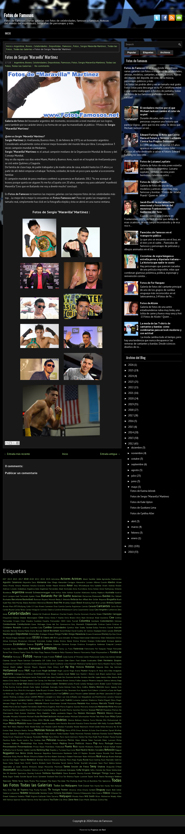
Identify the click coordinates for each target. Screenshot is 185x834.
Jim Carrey (39, 680)
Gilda (48, 660)
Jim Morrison (50, 680)
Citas (23, 621)
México (110, 713)
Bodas (25, 602)
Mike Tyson (104, 716)
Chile (41, 617)
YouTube (54, 799)
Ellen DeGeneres (108, 637)
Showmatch (9, 769)
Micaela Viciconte (18, 716)
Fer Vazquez (100, 648)
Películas (51, 740)
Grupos (117, 660)
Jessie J (31, 680)
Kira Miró (18, 690)
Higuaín (42, 667)
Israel (66, 674)
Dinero (89, 634)
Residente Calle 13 (72, 753)
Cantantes (103, 606)
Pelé (43, 740)
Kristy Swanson (69, 690)
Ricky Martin (17, 756)
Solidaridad (116, 770)
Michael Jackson (48, 716)
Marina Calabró (18, 710)
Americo (62, 585)
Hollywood (10, 670)
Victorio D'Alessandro (82, 793)
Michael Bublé (33, 716)
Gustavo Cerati (48, 663)
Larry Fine (56, 693)
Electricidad (85, 637)
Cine (111, 617)
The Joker (61, 781)
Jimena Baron (62, 680)
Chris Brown (70, 617)
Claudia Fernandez (51, 621)
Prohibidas (49, 746)
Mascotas (107, 710)
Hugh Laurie (63, 670)
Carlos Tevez (20, 609)
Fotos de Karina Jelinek (142, 491)
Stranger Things (100, 773)
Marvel (99, 709)
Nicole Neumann (81, 726)
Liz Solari (57, 696)
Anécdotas (22, 588)
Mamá (46, 703)
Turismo (43, 789)
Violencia (13, 796)
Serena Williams (29, 766)
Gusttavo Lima (62, 663)
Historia (80, 666)
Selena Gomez (115, 763)
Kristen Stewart (55, 690)
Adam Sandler (89, 579)
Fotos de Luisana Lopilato (155, 161)
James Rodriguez (23, 677)
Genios (112, 656)
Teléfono (117, 776)
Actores (66, 579)
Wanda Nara (78, 796)
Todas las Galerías (22, 49)
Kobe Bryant (41, 690)
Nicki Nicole (30, 726)
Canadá (92, 606)
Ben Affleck (83, 599)
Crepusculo (91, 624)
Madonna (93, 700)
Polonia (89, 743)
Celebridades (40, 46)
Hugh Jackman (49, 670)
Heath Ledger (16, 667)
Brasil (79, 602)
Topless (24, 789)
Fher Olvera (13, 652)
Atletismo (86, 592)
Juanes (37, 683)
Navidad (93, 723)
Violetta (21, 796)
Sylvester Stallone (46, 776)
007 (4, 579)
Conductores (23, 624)
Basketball (27, 599)
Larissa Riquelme (43, 693)
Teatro (101, 776)
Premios (117, 743)
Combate (95, 621)
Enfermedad (101, 641)
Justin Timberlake (113, 683)
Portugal (109, 743)
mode (52, 720)
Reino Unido (26, 753)
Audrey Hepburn (98, 592)
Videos (106, 793)
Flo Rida (34, 652)
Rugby (79, 759)
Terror (20, 781)
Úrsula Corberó (88, 789)
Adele (98, 579)
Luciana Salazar (114, 696)
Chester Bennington (28, 617)
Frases (44, 656)
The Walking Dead (74, 781)
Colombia (84, 620)
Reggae (118, 750)
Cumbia (47, 627)
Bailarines (87, 596)
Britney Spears (114, 602)
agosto (135, 470)
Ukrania (72, 789)
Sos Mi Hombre (10, 773)
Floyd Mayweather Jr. (100, 652)
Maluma (38, 703)
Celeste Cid (36, 614)
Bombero (33, 602)
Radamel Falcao (101, 746)
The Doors (52, 781)
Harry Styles (116, 663)
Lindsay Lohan (23, 696)
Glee (66, 660)
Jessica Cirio (8, 680)
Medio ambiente (58, 713)
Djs (110, 634)
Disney (105, 633)
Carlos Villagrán (33, 609)
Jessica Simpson (20, 680)
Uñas (79, 789)
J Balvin (91, 674)
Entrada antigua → (110, 454)
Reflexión (109, 749)
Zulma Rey (103, 799)
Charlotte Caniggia (111, 613)
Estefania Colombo (52, 644)
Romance (31, 759)
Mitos (34, 720)
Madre (100, 700)
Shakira (101, 766)
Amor (70, 585)
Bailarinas (77, 596)
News (14, 726)
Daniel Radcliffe (114, 627)
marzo (134, 527)
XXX (4, 799)
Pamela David (106, 733)
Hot (27, 670)
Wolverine (105, 796)
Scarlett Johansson (89, 763)
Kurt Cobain (93, 690)
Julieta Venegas (87, 683)
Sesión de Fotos (80, 766)
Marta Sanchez (73, 710)
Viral (27, 796)
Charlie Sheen (95, 614)
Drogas (15, 637)
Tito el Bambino (90, 781)
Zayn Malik (84, 799)
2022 (37, 579)
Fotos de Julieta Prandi (153, 182)
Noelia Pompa (27, 730)
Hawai (6, 667)
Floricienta (85, 652)
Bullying (22, 606)
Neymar (20, 726)
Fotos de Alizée (149, 303)
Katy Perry (76, 687)
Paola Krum (8, 736)
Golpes (83, 660)
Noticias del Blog (55, 730)
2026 (131, 364)
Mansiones (72, 703)
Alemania (41, 582)
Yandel (24, 799)
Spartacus (22, 773)
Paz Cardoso (35, 740)
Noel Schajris (15, 730)
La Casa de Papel (113, 690)
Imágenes (117, 670)
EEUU (36, 637)
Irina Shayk (51, 674)
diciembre (136, 447)
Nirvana (109, 726)
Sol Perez (107, 770)
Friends (51, 656)
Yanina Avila (32, 799)
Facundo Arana (10, 648)
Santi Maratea (53, 763)
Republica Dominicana (53, 753)
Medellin (46, 713)
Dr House (7, 637)
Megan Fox (71, 713)
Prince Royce (38, 746)
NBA (99, 723)
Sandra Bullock (38, 763)
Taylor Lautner (80, 776)
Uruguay (100, 789)
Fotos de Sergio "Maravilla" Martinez (31, 57)
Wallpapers (65, 796)
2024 (42, 579)
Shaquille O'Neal (113, 766)
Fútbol (58, 656)
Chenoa (16, 617)
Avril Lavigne (9, 596)
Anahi (105, 585)
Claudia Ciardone (33, 621)
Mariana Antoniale (89, 706)
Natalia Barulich (68, 723)
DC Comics (88, 630)
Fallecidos (23, 648)
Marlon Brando (59, 710)
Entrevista (7, 644)
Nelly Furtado (108, 723)
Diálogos (43, 634)
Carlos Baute (8, 609)
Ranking (41, 749)
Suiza (35, 776)
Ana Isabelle (95, 585)
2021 (131, 393)
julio (133, 475)
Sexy (93, 766)
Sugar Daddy (13, 776)
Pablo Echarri (50, 733)
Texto (26, 781)
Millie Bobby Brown (12, 720)
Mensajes (91, 713)
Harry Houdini (104, 663)
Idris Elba (108, 670)
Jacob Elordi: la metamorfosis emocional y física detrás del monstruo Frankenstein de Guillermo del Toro (157, 207)
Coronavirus (65, 624)
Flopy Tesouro (44, 652)
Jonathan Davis (9, 683)
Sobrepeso (71, 770)
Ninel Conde (94, 726)
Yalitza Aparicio (13, 799)
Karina (12, 687)
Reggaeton (8, 753)
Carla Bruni (116, 606)
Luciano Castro (25, 699)
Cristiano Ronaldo (12, 627)
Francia (37, 656)
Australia (109, 592)
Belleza (74, 599)
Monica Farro (89, 720)
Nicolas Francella (65, 726)
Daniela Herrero (10, 630)
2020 (31, 579)
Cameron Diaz (51, 606)
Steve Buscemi (69, 773)
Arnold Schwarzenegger (37, 592)
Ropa (74, 759)
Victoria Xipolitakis (63, 792)
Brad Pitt (58, 602)
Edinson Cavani (25, 637)
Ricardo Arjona (95, 753)
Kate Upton (35, 687)
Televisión (7, 781)
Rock (98, 756)
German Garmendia (32, 660)
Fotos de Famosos (18, 15)
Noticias (39, 730)
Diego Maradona (77, 633)
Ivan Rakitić (81, 674)
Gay (107, 656)
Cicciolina (104, 617)
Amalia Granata (37, 585)
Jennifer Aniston (80, 677)
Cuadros (25, 627)
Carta (75, 609)
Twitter (64, 789)
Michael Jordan (63, 716)
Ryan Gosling (95, 759)
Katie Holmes (65, 687)
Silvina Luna (37, 770)
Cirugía (16, 621)
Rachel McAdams (86, 746)
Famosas (35, 648)
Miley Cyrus (115, 716)
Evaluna (81, 644)
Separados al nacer (12, 766)
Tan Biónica (68, 776)
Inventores (39, 673)
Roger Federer (20, 759)
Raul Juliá (70, 750)
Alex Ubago (52, 582)
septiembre (137, 464)
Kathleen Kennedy (49, 687)
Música (12, 723)
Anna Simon (93, 588)
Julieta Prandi (73, 683)
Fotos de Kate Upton (141, 502)
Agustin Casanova (12, 582)
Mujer (5, 723)
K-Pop (5, 687)
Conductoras (9, 624)
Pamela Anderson (92, 733)
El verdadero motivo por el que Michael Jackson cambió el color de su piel (160, 111)
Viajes (50, 793)
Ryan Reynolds (107, 759)
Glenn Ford (75, 660)
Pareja (45, 736)
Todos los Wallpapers (65, 785)
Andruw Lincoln (10, 588)
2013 (9, 579)
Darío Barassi (36, 630)
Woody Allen (116, 796)
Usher (118, 789)
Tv (49, 789)
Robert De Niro (44, 756)
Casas (91, 609)
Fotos (76, 46)
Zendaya (93, 799)
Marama (81, 703)
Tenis (15, 780)
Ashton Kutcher (74, 592)
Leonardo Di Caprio (113, 693)
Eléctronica (95, 637)
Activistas (55, 579)
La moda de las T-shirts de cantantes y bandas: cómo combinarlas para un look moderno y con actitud (160, 328)
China (47, 617)
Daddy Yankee (86, 627)
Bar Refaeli (116, 596)
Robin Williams (89, 756)
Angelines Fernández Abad (51, 588)
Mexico (101, 713)
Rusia (85, 759)
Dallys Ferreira (99, 627)
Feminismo (89, 648)
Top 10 (15, 789)
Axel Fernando (21, 596)
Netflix (118, 723)
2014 (131, 432)
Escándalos (19, 644)
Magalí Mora (109, 700)
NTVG (73, 730)
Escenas (30, 644)
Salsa (10, 763)
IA (97, 670)
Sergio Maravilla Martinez (93, 46)
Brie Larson (101, 602)
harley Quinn (91, 663)
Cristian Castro (104, 624)
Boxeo (29, 46)
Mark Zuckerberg (44, 710)
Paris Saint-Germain (69, 736)
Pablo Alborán (37, 733)
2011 (131, 546)
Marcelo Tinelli (106, 703)
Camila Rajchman (73, 606)
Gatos (102, 656)
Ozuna (27, 733)
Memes (81, 713)
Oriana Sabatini (10, 733)
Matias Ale (116, 710)
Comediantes (107, 620)
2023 (131, 381)
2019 (131, 404)
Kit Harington (29, 690)
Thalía (32, 781)
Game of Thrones (75, 656)
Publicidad (59, 746)
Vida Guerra (97, 793)
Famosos (66, 46)
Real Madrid (81, 749)
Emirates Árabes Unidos (48, 641)
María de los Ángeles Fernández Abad (25, 706)
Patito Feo (83, 736)
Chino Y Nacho (57, 617)
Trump (36, 789)
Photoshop (26, 743)
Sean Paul (103, 763)
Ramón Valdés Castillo (26, 750)
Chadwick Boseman (50, 614)
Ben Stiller (93, 599)
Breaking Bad (89, 602)
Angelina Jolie (33, 588)
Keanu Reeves (96, 686)
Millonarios (26, 720)
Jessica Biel (116, 677)
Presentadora (10, 746)
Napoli (44, 723)
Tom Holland (116, 785)
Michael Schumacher (80, 716)
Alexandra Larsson (84, 582)
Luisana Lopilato (80, 700)
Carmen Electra (47, 609)
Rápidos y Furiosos (58, 750)
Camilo (85, 606)
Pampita (117, 733)
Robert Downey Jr (59, 756)
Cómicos (118, 621)
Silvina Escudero (24, 770)
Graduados (91, 660)
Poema (71, 743)
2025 (48, 579)
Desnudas (34, 633)
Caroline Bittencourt (63, 609)
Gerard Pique (16, 660)
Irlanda (60, 674)
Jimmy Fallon (75, 680)
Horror (21, 670)
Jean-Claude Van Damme (62, 677)
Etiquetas (148, 52)
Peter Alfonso (81, 740)
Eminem (32, 641)
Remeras (38, 753)
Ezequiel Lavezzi (113, 644)
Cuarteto (33, 627)
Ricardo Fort (108, 753)
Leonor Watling (9, 696)
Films (28, 652)
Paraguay (28, 736)
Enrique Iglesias (114, 641)
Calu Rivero (39, 606)
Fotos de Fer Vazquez (152, 282)
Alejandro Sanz (29, 582)
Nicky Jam (40, 726)
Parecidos (37, 736)
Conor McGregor (38, 624)
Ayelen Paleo (34, 596)
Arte (53, 592)
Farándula (78, 648)
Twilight (56, 789)
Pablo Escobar (63, 733)
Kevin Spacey (111, 687)
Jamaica (12, 677)
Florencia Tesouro (72, 652)
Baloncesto (97, 596)
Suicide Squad (26, 776)
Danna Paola (24, 630)
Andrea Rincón (114, 585)
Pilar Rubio (38, 743)
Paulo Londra (23, 740)
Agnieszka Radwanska (111, 579)
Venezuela (34, 792)
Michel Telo (94, 716)
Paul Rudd (92, 736)
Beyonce (102, 599)
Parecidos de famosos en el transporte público (156, 234)
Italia (72, 673)
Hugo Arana (75, 670)
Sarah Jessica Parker (70, 763)
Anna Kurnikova (80, 588)
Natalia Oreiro (82, 723)
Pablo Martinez (76, 733)
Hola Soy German (112, 667)
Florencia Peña (57, 652)
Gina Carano (57, 660)
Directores (96, 634)
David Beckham (51, 630)
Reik (17, 753)
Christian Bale (92, 617)
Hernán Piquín (31, 667)
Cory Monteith (77, 624)
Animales (68, 588)
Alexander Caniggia (66, 582)
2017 (20, 579)
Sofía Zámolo (96, 770)
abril (133, 521)
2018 (26, 578)
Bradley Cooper (69, 602)
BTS (16, 606)
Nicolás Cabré (51, 726)
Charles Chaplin (66, 614)
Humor (84, 670)
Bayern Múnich (48, 599)
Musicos (21, 723)
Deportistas (55, 46)
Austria (118, 592)
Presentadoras (25, 746)
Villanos (114, 793)
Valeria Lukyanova (11, 793)
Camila (61, 606)
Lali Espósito (30, 693)
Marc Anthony (92, 703)
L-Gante (102, 690)
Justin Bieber (99, 683)
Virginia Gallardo (38, 796)
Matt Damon (20, 713)
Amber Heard (52, 585)
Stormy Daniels (84, 773)
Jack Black (100, 674)
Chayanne (7, 617)
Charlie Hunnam (81, 614)
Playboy (63, 743)
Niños (102, 726)
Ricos (26, 756)
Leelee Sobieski (88, 693)
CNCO (63, 621)
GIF (43, 660)
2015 (15, 579)
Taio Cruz (59, 776)
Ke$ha (85, 687)
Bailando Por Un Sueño (56, 596)
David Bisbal (65, 630)
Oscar (21, 733)
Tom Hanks (95, 785)
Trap (31, 789)
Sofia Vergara (83, 769)
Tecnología (109, 776)
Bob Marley (17, 602)
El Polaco (75, 637)
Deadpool (98, 630)
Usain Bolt (111, 789)
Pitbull (55, 743)
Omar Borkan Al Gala (85, 730)
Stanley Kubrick (34, 773)
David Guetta (77, 630)
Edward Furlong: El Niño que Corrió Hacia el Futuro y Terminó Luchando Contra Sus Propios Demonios (160, 138)
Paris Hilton (54, 736)
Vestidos (43, 793)
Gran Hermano (105, 660)
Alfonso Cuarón (100, 582)
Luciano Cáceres (10, 700)
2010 (131, 552)
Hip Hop (70, 666)
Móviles (99, 720)
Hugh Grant (36, 670)
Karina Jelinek (22, 687)
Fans (70, 648)
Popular (131, 52)
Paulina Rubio (9, 740)
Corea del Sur (52, 624)
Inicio (8, 33)
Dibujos (51, 634)
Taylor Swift (93, 776)
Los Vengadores (84, 696)
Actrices (76, 579)
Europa (73, 644)
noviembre (137, 453)
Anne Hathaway (106, 588)
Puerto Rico (71, 746)
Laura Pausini (75, 693)
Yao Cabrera (44, 799)
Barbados (7, 599)
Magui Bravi (16, 703)
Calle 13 (30, 606)
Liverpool (48, 696)
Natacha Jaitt (54, 723)
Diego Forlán (61, 633)
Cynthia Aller (73, 627)
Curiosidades (59, 627)
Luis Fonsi (55, 700)
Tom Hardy (105, 785)
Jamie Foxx (36, 677)
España (39, 644)
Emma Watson (80, 641)
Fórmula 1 (17, 656)
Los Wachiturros (99, 696)
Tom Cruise (84, 785)
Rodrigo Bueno (108, 756)
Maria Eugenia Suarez (70, 706)
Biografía (111, 599)
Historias (90, 666)
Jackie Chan (111, 674)
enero (134, 538)
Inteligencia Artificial (23, 674)
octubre (135, 458)
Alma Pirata (8, 585)
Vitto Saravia (52, 796)
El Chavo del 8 (48, 637)
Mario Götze (31, 710)
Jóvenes (30, 683)
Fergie (109, 648)
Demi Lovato (107, 630)
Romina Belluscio (51, 759)
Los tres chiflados (69, 696)
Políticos (79, 743)
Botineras (41, 602)
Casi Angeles (101, 609)
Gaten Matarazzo (91, 656)
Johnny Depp (116, 680)
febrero (135, 532)
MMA (40, 720)
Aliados (111, 582)
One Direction (102, 730)
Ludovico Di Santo (42, 700)
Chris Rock (80, 617)
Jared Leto (46, 677)
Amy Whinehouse (81, 585)
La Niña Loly (8, 693)
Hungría (92, 670)
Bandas (107, 596)
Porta (101, 743)
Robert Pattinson (74, 756)
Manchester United (58, 703)
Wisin (97, 796)
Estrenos (65, 644)
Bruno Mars (8, 606)
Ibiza (101, 670)
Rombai (40, 759)
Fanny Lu (62, 648)
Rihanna (34, 756)
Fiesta (22, 652)
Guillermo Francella (22, 663)
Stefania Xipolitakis (52, 773)
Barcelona (17, 599)
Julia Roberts (46, 683)
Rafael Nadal (115, 746)
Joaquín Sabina (103, 680)
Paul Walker (103, 736)
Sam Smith (25, 763)
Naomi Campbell (34, 723)
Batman (37, 599)
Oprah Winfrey (115, 730)
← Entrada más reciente (17, 454)
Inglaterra (8, 673)
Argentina (19, 46)
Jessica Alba (106, 677)
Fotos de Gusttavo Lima (143, 507)
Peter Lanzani (108, 740)
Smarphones (61, 770)
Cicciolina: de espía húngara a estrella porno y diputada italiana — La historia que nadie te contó (160, 259)
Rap (47, 749)
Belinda (66, 599)
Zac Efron (63, 799)
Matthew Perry (34, 713)
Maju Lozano (28, 703)
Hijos (49, 667)
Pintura (48, 743)
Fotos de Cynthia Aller (142, 513)
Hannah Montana (77, 663)
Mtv (105, 720)
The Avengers (41, 781)
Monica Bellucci (75, 720)
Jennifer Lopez (94, 677)
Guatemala (8, 663)
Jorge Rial (22, 683)
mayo (134, 487)
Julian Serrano (59, 683)
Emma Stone (66, 641)
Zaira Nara (73, 799)
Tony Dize (7, 789)
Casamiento (83, 609)
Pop (95, 743)
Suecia (112, 773)
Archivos (165, 52)
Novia (67, 730)
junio (134, 481)
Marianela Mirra (105, 706)
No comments (41, 65)
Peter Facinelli (94, 740)
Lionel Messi (37, 696)
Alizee (118, 582)
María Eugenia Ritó (50, 706)
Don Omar (116, 634)
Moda (46, 720)
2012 (131, 443)
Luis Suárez (66, 699)
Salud (16, 763)
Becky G (59, 599)
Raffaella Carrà (9, 750)
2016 (131, 421)
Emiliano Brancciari (18, 641)
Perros (71, 740)
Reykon (85, 753)
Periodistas (62, 740)
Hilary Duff (58, 667)
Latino (65, 693)
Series (67, 766)
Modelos (61, 720)
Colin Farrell (72, 621)
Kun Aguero (82, 690)
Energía (91, 641)
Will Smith (89, 796)
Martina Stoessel (88, 710)
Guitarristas (36, 663)
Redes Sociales (96, 749)
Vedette (24, 793)
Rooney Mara (65, 759)
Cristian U (117, 624)
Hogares (99, 667)
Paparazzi (18, 736)
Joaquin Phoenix (89, 680)
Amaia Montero (22, 585)
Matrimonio (8, 713)
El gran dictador (63, 637)
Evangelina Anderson (95, 644)
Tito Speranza (104, 781)
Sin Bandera (49, 770)
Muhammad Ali (114, 720)
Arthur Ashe (61, 592)
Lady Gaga (19, 693)
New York (7, 726)
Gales (65, 656)
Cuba (40, 627)
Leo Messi (100, 693)
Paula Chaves (115, 736)
